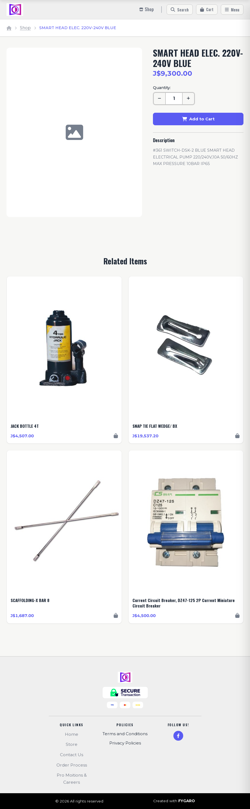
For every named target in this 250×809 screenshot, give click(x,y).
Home (71, 734)
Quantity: (162, 87)
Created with (174, 801)
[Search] (180, 9)
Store (71, 744)
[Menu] (232, 9)
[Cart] (207, 9)
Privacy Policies (125, 743)
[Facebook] (178, 736)
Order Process (71, 765)
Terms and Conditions (125, 733)
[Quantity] (174, 98)
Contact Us (71, 754)
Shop (25, 27)
